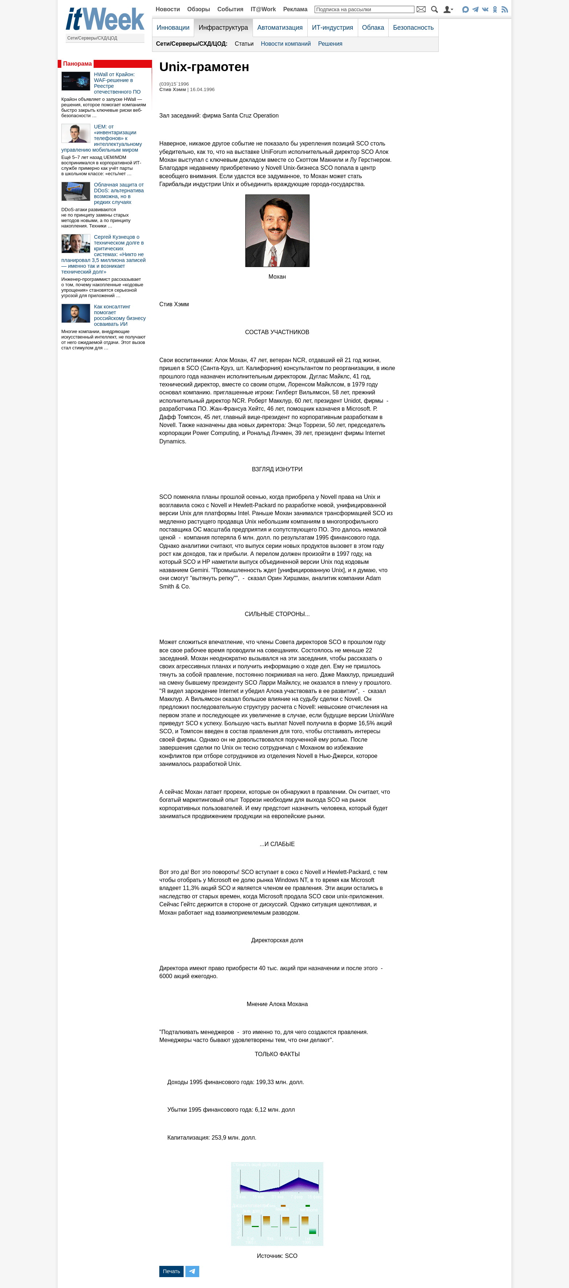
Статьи (244, 44)
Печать (171, 1271)
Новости (168, 9)
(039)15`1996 (174, 84)
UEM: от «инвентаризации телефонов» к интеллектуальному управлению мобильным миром (101, 138)
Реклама (295, 9)
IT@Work (263, 9)
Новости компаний (286, 44)
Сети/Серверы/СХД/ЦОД (92, 38)
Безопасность (413, 27)
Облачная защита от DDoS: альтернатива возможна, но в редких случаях (119, 193)
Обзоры (198, 9)
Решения (330, 44)
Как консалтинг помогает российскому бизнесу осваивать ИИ (120, 315)
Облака (373, 27)
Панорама (77, 64)
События (230, 9)
